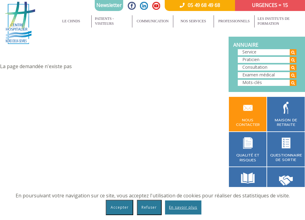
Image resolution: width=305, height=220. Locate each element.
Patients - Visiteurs (104, 21)
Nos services (193, 21)
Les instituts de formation (274, 21)
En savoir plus (183, 207)
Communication (152, 21)
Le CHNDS (71, 21)
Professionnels (234, 21)
